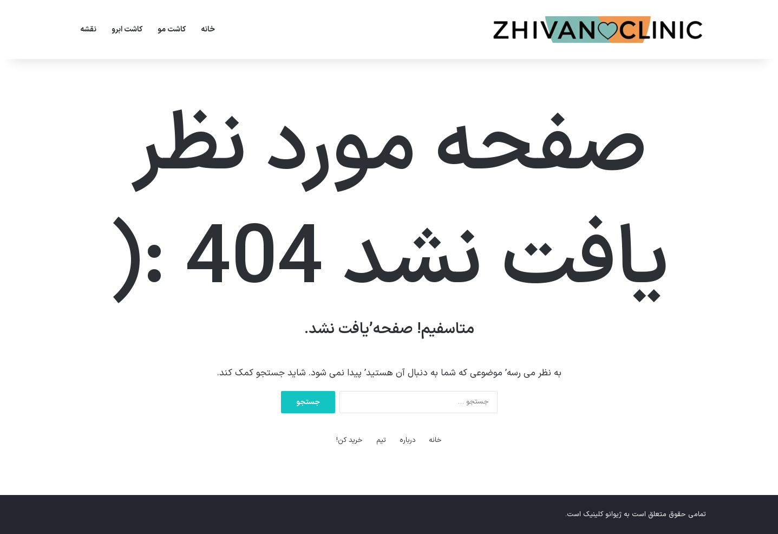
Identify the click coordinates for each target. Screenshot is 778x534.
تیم (381, 440)
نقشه (88, 29)
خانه (208, 29)
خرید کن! (349, 440)
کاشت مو (172, 29)
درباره (408, 440)
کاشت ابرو (127, 29)
